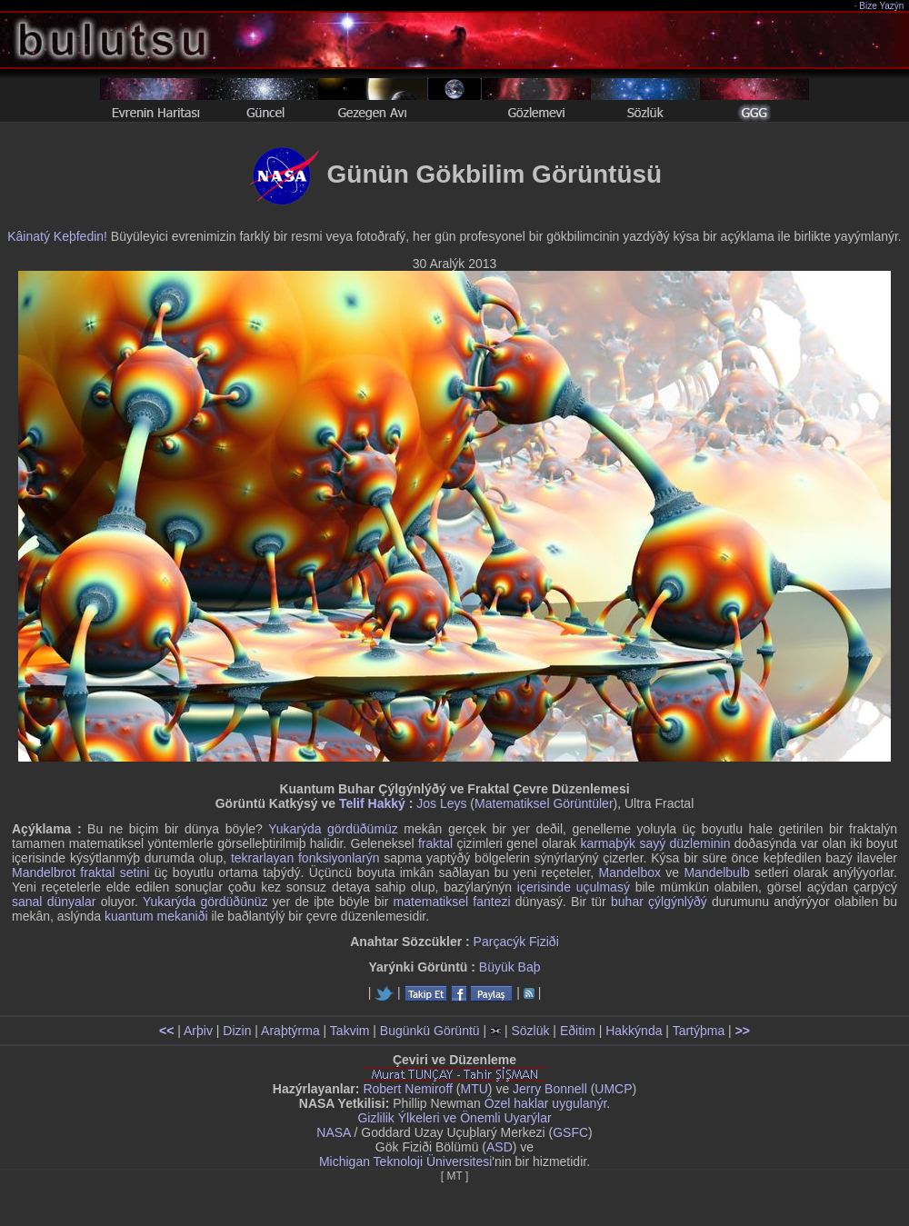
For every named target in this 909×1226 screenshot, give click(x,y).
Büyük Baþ (510, 967)
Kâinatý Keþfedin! (57, 236)
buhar (627, 901)
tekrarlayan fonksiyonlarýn (305, 858)
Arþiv (198, 1030)
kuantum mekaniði (156, 916)
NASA (333, 1132)
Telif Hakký (372, 803)
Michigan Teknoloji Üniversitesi (405, 1161)
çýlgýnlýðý (677, 901)
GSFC (570, 1132)
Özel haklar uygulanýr (545, 1103)
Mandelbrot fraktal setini (80, 872)
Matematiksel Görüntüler (544, 803)
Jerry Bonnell (550, 1088)
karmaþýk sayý (622, 843)
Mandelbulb (716, 872)
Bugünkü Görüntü (430, 1030)
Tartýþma (699, 1030)
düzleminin (700, 843)
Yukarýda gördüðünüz (205, 901)
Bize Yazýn (882, 6)
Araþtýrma (290, 1030)
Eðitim (577, 1030)
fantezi (491, 901)
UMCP (613, 1088)
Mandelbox (630, 872)
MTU (474, 1088)
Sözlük (530, 1030)
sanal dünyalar (53, 901)
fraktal (435, 843)
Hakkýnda (633, 1030)
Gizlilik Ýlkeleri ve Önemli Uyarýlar (454, 1118)
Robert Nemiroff (408, 1088)
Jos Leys (441, 803)
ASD (499, 1147)
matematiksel (431, 901)
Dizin (237, 1030)
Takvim (350, 1030)
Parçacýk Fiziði (516, 941)
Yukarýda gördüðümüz (333, 829)
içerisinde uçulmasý (573, 887)
